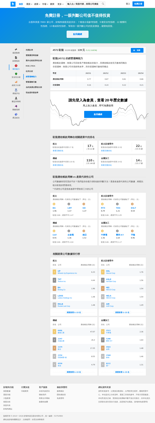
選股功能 (6, 395)
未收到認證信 (44, 391)
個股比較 (6, 402)
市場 (45, 4)
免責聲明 (60, 398)
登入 (128, 4)
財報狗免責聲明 (141, 402)
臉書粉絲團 (43, 402)
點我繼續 (77, 34)
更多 (61, 4)
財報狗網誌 (7, 409)
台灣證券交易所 (131, 391)
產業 (37, 4)
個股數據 (6, 391)
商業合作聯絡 (44, 398)
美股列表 (6, 405)
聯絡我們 (42, 395)
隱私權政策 (61, 395)
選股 (29, 4)
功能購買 (24, 391)
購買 (52, 4)
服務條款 (60, 391)
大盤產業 (6, 398)
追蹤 (136, 50)
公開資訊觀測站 (117, 391)
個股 (21, 4)
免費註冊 (138, 4)
